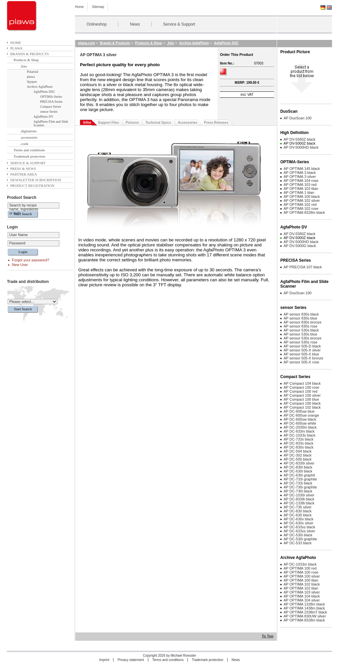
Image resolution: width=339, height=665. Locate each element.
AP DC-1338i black (299, 503)
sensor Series (49, 111)
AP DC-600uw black (300, 419)
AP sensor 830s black (301, 314)
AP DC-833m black (299, 431)
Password (17, 243)
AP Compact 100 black (302, 403)
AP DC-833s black (298, 443)
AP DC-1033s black (299, 435)
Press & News (23, 169)
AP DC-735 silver (297, 507)
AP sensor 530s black (301, 330)
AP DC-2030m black (300, 427)
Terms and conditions (29, 150)
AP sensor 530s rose (300, 342)
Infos (87, 122)
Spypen (32, 81)
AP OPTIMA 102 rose (301, 208)
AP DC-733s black (298, 439)
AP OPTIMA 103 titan (301, 189)
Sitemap (98, 7)
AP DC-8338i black (299, 499)
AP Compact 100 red (300, 391)
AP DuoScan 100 (297, 118)
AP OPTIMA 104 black (302, 596)
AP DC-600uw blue (299, 411)
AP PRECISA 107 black (303, 267)
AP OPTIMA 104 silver (302, 600)
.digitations (28, 131)
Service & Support (179, 24)
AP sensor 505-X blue (301, 354)
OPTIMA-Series (51, 96)
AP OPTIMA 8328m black (304, 212)
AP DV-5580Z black (299, 139)
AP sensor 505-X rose (301, 362)
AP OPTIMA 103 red (300, 185)
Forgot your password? (30, 260)
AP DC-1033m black (300, 564)
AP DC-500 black (297, 459)
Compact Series (50, 106)
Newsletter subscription (35, 180)
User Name (18, 235)
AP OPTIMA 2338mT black (305, 612)
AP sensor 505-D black (302, 346)
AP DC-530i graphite (300, 539)
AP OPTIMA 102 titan (301, 588)
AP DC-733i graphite (300, 479)
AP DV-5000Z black (299, 143)
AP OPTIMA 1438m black (304, 608)
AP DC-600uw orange (301, 415)
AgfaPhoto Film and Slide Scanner (51, 123)
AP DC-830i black (298, 467)
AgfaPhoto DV (43, 116)
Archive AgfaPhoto (40, 86)
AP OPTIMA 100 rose (301, 572)
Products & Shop (26, 60)
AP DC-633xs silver (299, 531)
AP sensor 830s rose (300, 326)
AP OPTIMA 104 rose (301, 181)
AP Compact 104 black (302, 383)
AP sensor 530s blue (300, 334)
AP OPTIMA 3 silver (300, 177)
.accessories (28, 137)
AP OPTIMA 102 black (302, 584)
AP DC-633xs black (299, 527)
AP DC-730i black (298, 491)
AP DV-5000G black (300, 246)
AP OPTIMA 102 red (300, 204)
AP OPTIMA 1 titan (299, 193)
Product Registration (32, 186)
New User (20, 265)
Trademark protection (29, 156)
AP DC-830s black (298, 447)
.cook (24, 144)
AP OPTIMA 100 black (302, 197)
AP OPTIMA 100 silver (302, 576)
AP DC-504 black (297, 451)
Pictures (132, 122)
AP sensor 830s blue (300, 318)
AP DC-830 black (297, 511)
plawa (16, 48)
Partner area (23, 174)
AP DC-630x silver (298, 523)
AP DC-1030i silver (299, 495)
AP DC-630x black (298, 519)
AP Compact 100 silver (302, 395)
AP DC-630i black (298, 471)
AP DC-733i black (298, 483)
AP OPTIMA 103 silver (302, 592)
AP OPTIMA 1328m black (304, 604)
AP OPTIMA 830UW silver (305, 616)
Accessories (187, 122)
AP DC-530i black (298, 535)
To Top (267, 636)
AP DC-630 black (297, 515)
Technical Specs (158, 122)
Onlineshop (97, 24)
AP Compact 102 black (302, 407)
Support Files (108, 122)
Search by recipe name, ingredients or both (23, 209)
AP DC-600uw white (300, 423)
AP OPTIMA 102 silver (302, 200)
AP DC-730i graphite (300, 487)
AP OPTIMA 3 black (300, 173)
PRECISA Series (51, 101)
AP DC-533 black (297, 543)
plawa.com (86, 43)
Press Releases (216, 122)
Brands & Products (29, 54)
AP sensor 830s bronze (302, 322)
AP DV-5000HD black (301, 147)
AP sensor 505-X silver (302, 350)
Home (79, 7)
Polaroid (32, 71)
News (135, 24)
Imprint (104, 660)
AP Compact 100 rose (301, 387)
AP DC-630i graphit (299, 475)
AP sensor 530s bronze (302, 338)
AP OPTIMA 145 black (302, 169)
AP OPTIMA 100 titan (301, 580)
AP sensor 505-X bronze (303, 358)
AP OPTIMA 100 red (300, 568)
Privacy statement (130, 660)
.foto (23, 66)
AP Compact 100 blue (301, 399)
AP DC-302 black (297, 455)
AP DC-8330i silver (299, 463)
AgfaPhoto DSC (44, 91)
